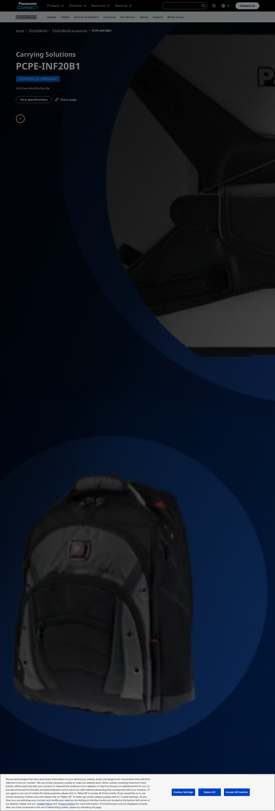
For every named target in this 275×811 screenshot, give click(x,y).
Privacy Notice (66, 803)
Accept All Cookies (237, 792)
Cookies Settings (183, 792)
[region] (137, 792)
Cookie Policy (44, 803)
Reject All (209, 792)
